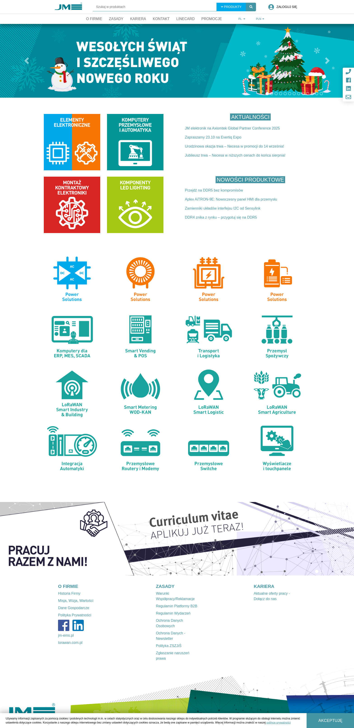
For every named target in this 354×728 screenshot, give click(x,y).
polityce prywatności (278, 722)
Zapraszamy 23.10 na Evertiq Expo (213, 137)
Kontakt (161, 19)
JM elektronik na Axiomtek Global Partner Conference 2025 (232, 128)
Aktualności (250, 117)
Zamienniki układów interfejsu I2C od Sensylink (222, 208)
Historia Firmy (69, 593)
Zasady (116, 19)
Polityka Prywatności (74, 615)
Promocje (211, 19)
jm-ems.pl (66, 635)
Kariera (138, 19)
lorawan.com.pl (70, 643)
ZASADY (165, 586)
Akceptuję (330, 720)
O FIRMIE (68, 586)
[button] (26, 61)
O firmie (94, 19)
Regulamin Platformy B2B (176, 606)
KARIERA (264, 586)
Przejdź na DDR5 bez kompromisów (214, 190)
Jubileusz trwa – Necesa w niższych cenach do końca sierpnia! (235, 155)
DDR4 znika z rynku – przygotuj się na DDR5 (221, 217)
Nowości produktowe (250, 180)
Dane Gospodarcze (73, 608)
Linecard (185, 19)
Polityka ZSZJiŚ (169, 646)
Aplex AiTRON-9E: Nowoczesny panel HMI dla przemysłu (231, 199)
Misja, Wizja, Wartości (75, 601)
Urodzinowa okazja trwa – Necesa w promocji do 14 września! (234, 146)
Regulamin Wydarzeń (173, 613)
